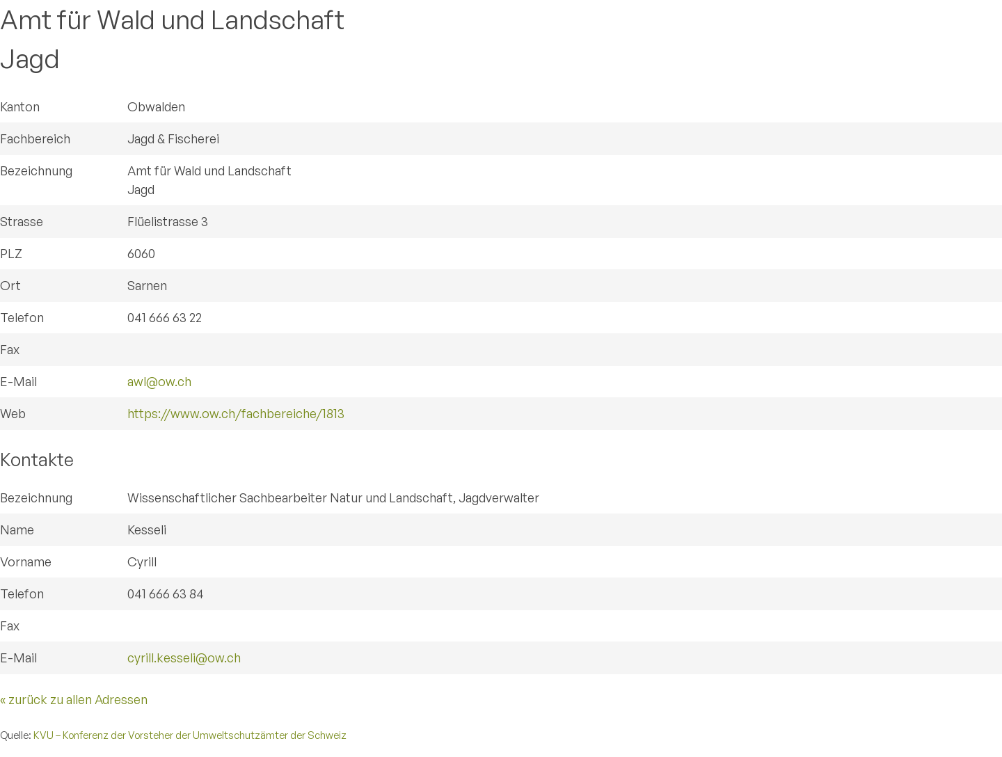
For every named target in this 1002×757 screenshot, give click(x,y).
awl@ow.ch (159, 381)
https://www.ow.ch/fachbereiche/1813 (235, 413)
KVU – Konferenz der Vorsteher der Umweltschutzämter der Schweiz (190, 734)
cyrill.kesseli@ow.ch (184, 657)
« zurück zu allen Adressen (74, 699)
